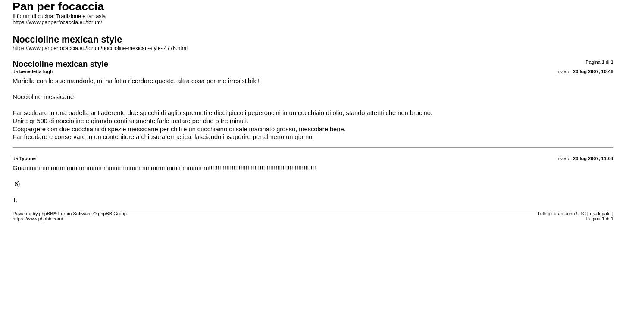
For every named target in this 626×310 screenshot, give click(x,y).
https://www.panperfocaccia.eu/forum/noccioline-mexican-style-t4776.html (100, 48)
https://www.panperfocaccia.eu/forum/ (57, 22)
